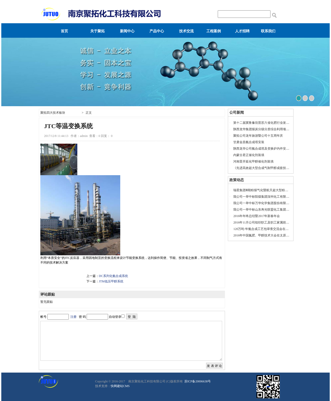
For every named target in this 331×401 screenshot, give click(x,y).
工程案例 (213, 31)
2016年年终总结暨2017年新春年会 (256, 216)
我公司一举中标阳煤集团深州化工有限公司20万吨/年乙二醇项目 (277, 196)
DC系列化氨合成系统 (113, 276)
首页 (64, 31)
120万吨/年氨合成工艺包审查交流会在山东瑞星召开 (268, 229)
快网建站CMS (120, 386)
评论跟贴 (47, 294)
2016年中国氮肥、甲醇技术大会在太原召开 (262, 235)
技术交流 (186, 31)
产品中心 (156, 31)
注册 (73, 317)
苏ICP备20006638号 (197, 381)
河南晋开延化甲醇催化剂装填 (253, 161)
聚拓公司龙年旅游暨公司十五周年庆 (258, 135)
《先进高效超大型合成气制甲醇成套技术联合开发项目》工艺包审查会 (281, 168)
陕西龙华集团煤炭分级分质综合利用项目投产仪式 (267, 129)
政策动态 (236, 180)
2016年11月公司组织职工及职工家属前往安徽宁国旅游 (270, 222)
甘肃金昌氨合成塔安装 (248, 142)
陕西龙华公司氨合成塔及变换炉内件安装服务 (264, 148)
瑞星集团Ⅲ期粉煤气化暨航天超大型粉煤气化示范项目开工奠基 (276, 190)
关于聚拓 (97, 31)
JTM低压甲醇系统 (111, 281)
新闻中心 (127, 31)
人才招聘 (242, 31)
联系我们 (268, 31)
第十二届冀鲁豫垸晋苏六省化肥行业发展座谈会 (265, 123)
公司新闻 (236, 112)
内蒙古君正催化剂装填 (248, 155)
